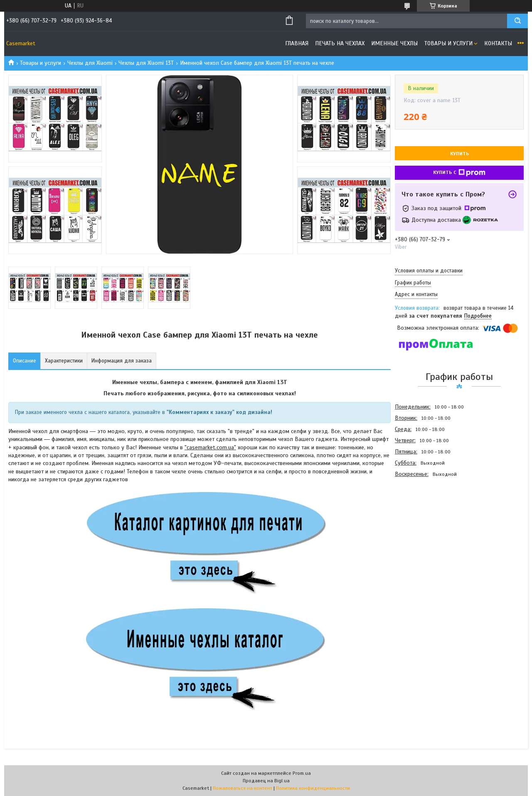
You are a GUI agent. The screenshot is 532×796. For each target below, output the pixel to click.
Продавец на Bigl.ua (266, 781)
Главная (296, 43)
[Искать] (517, 21)
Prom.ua (302, 773)
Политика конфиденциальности (313, 788)
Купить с (459, 172)
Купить (459, 154)
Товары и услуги (448, 43)
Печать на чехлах (340, 43)
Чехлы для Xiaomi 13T (146, 62)
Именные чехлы (394, 43)
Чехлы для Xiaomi (90, 62)
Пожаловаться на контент (242, 788)
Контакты (498, 43)
